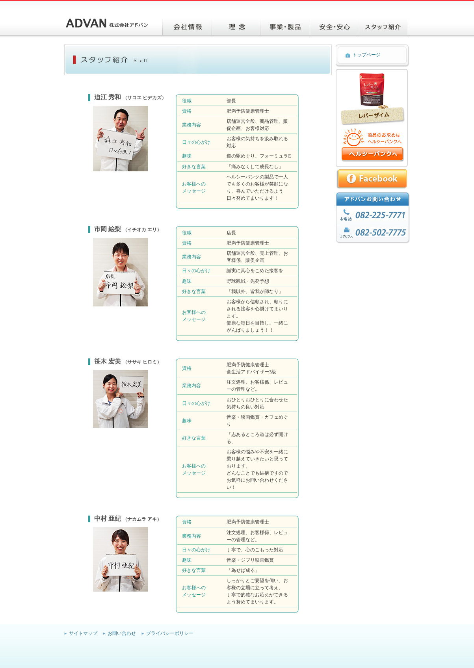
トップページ (366, 55)
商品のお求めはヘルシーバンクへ (372, 154)
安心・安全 (334, 26)
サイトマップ (83, 633)
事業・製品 (285, 26)
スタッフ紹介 (383, 26)
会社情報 (187, 26)
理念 (236, 26)
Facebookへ (373, 179)
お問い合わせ (122, 633)
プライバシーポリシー (169, 633)
